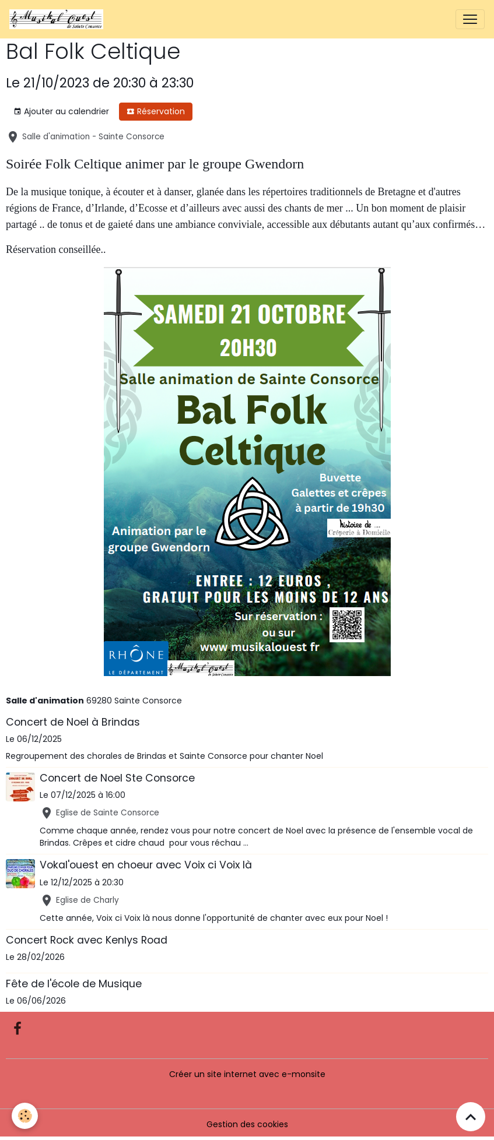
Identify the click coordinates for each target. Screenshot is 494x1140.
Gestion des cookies (247, 1124)
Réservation (156, 111)
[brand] (58, 19)
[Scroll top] (470, 1116)
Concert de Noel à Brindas (73, 722)
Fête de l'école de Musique (74, 984)
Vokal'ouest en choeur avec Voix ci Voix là (146, 865)
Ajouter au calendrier (61, 111)
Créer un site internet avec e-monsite (247, 1074)
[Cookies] (25, 1116)
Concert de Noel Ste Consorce (117, 778)
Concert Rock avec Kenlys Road (86, 940)
